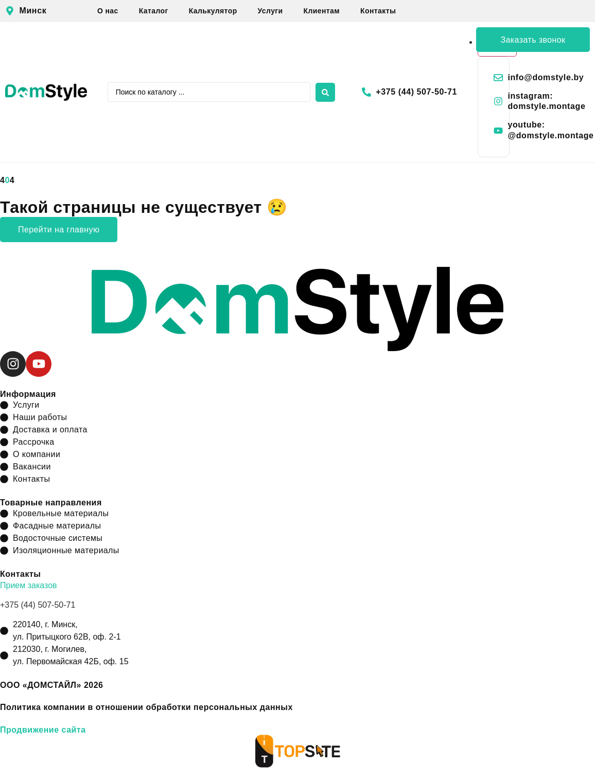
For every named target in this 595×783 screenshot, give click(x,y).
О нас (107, 11)
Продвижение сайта (43, 729)
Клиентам (322, 11)
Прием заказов (28, 585)
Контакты (378, 11)
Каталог (153, 11)
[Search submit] (325, 92)
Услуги (270, 11)
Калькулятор (213, 11)
